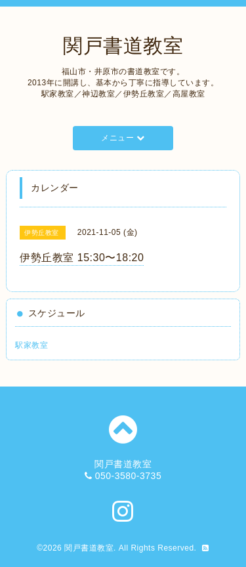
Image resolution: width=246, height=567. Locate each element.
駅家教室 (31, 345)
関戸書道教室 (123, 45)
